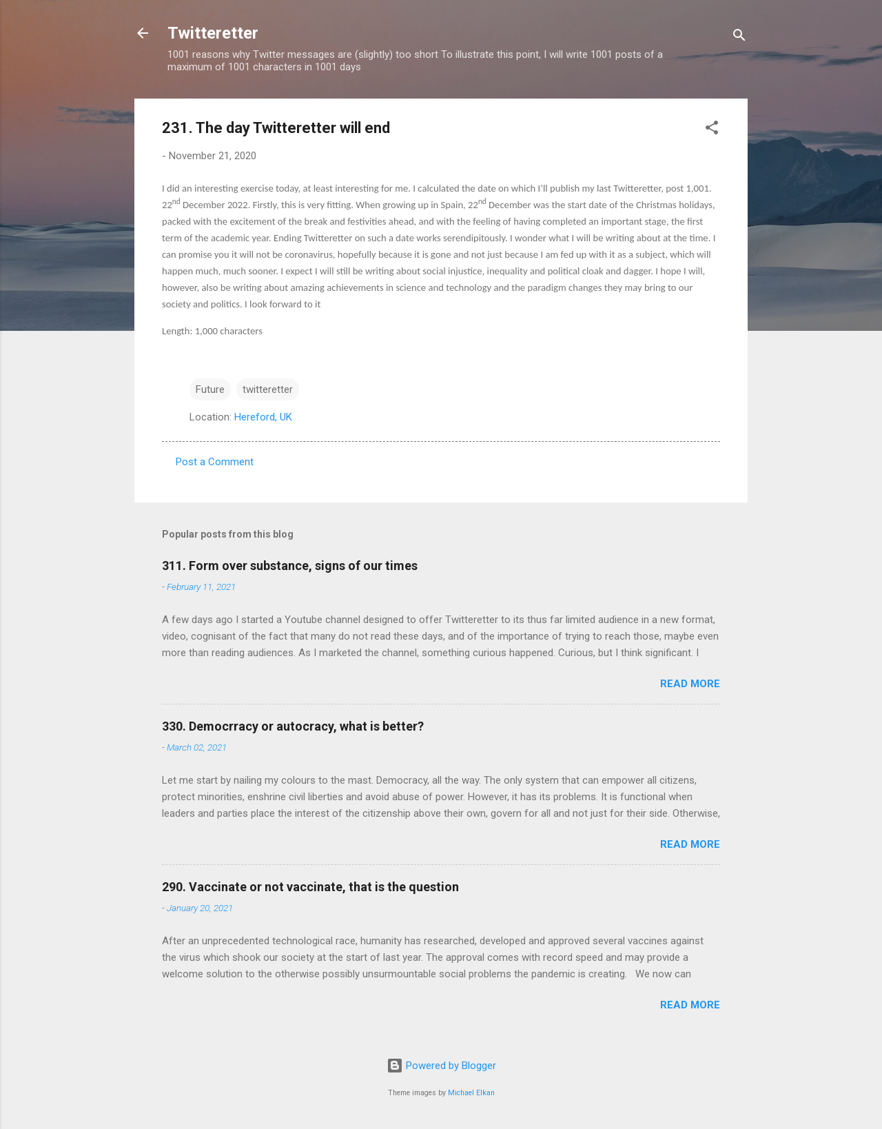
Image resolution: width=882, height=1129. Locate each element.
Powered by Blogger (441, 1065)
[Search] (739, 38)
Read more (690, 684)
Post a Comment (215, 462)
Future (210, 389)
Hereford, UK (263, 417)
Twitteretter (212, 33)
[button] (712, 130)
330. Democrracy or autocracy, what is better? (293, 726)
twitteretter (268, 389)
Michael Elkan (471, 1092)
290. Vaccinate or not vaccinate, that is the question (310, 886)
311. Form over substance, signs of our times (290, 565)
